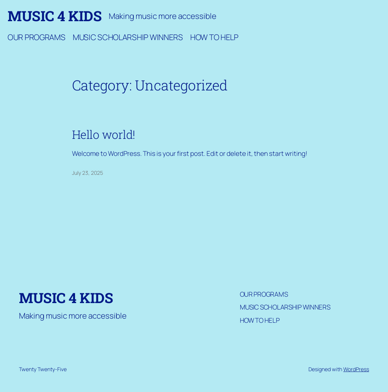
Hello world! (103, 135)
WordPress (356, 369)
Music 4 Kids (55, 15)
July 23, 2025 (87, 172)
